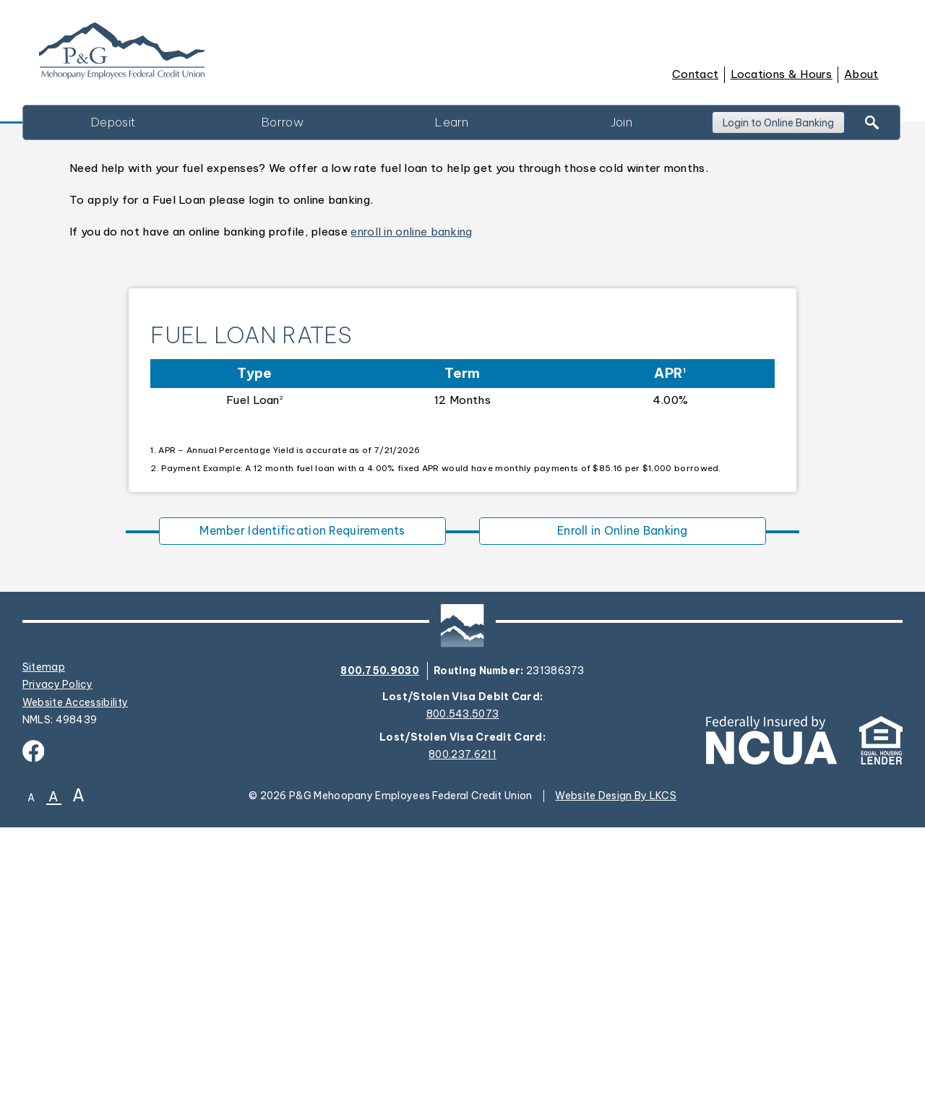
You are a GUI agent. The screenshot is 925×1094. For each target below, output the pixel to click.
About (861, 74)
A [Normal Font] (53, 1064)
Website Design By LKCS (615, 1062)
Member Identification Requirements (302, 796)
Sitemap (43, 933)
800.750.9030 (379, 937)
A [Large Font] (78, 1062)
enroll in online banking (411, 495)
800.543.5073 (462, 981)
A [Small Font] (31, 1065)
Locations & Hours (781, 74)
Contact (695, 74)
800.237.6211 (462, 1021)
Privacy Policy (57, 950)
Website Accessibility (75, 968)
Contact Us (134, 384)
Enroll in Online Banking (622, 796)
